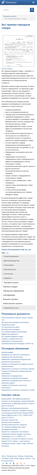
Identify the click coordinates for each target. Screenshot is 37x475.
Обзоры (21, 456)
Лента (3, 456)
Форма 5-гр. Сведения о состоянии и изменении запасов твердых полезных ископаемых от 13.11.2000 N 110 (15, 434)
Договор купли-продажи (10, 329)
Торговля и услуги (9, 16)
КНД (11, 458)
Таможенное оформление (13, 291)
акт (7, 253)
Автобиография (7, 352)
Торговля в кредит (10, 287)
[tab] (18, 256)
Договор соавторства (9, 420)
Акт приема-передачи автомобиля (14, 332)
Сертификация (9, 295)
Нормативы (28, 456)
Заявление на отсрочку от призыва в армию (17, 369)
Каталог (28, 458)
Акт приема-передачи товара (12, 336)
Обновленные (12, 456)
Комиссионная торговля (12, 304)
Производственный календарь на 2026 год (17, 343)
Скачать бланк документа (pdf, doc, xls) (16, 250)
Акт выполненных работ (10, 327)
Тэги (33, 458)
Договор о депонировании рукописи (15, 408)
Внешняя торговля (10, 299)
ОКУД (16, 458)
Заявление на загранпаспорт (12, 341)
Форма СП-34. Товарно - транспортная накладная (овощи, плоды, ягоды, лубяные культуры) (17, 443)
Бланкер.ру (11, 2)
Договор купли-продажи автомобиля (15, 322)
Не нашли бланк (7, 461)
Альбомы (5, 458)
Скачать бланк (6, 69)
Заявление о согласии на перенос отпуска (17, 439)
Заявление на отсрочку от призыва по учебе (17, 390)
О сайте (27, 465)
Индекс (21, 458)
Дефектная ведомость (9, 334)
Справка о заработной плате (12, 339)
